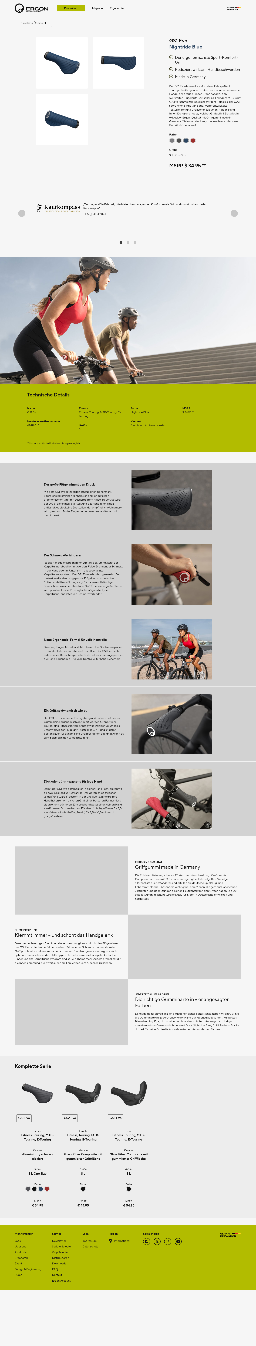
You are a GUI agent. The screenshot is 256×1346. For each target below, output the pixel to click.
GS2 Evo (70, 1173)
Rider (18, 1330)
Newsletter (59, 1296)
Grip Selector (60, 1308)
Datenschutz (90, 1302)
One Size (180, 155)
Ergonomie (117, 8)
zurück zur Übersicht (33, 23)
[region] (128, 213)
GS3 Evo (115, 1173)
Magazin (97, 8)
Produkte (70, 8)
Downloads (59, 1319)
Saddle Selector (62, 1302)
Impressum (89, 1296)
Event (18, 1319)
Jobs (18, 1296)
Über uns (20, 1302)
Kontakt (57, 1330)
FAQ (55, 1325)
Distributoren (60, 1313)
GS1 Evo (24, 1173)
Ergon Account (61, 1336)
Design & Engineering (28, 1325)
